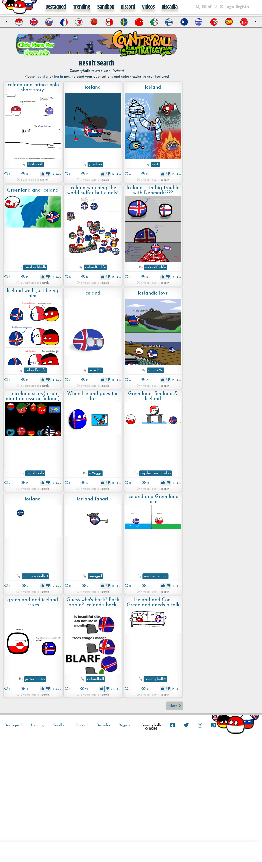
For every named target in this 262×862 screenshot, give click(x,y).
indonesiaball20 (35, 576)
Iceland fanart (93, 499)
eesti (155, 164)
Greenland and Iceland (32, 190)
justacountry (35, 679)
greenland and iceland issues (32, 602)
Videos (148, 7)
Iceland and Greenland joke (153, 499)
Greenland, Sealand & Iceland (153, 396)
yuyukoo (95, 164)
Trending (81, 7)
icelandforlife (95, 267)
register (42, 76)
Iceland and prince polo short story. (32, 87)
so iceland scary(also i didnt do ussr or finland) (33, 396)
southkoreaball (155, 576)
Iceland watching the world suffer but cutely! (92, 190)
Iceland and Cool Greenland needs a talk (153, 602)
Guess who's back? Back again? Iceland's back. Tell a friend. (93, 602)
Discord (128, 7)
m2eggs (95, 473)
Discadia (170, 7)
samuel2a (155, 370)
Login (229, 7)
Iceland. (92, 293)
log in (58, 76)
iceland (93, 87)
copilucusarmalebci (155, 473)
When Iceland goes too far (93, 396)
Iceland (153, 87)
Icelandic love (153, 293)
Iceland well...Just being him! (32, 293)
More (174, 706)
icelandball (95, 679)
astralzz (95, 370)
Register (243, 7)
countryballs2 (155, 679)
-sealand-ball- (35, 267)
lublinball (35, 164)
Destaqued (55, 7)
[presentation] (6, 22)
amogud (95, 576)
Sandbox (105, 7)
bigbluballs (35, 473)
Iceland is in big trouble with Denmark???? (153, 190)
